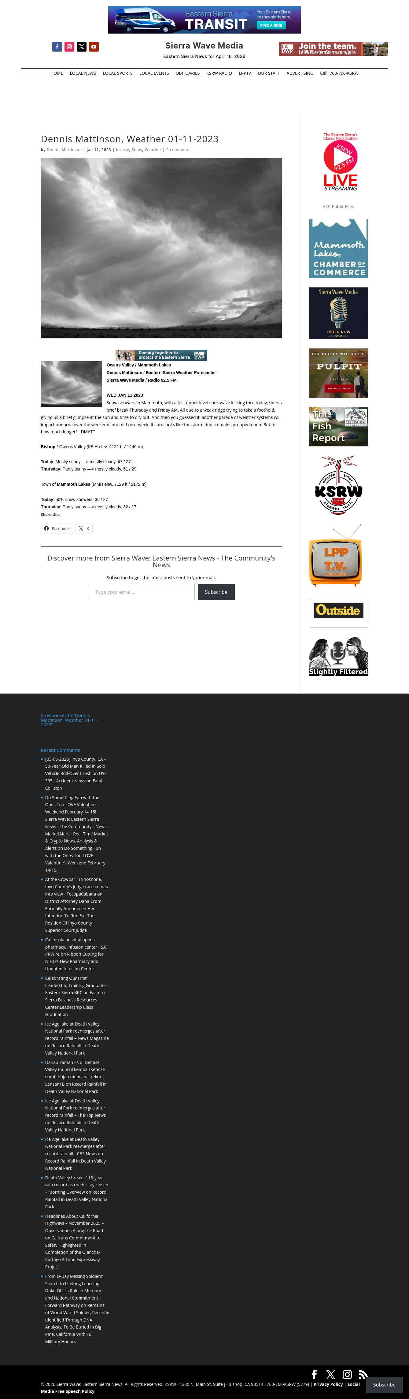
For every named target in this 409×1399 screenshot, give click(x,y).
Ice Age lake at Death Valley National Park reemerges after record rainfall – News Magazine (77, 1030)
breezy (122, 149)
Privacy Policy (328, 1383)
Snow (137, 149)
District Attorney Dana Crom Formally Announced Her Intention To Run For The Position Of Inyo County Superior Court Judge (73, 915)
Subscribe (216, 592)
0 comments (178, 149)
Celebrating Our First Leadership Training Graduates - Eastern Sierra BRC (77, 985)
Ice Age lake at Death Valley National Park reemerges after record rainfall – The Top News (75, 1107)
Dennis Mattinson (64, 149)
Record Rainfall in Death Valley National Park (77, 1198)
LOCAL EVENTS (154, 73)
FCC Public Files (338, 206)
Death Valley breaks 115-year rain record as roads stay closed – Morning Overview (77, 1184)
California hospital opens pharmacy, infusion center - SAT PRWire (76, 946)
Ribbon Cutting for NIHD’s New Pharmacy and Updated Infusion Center (74, 960)
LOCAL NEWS (83, 73)
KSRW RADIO (219, 73)
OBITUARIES (188, 73)
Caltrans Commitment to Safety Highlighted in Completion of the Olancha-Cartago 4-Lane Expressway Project (73, 1251)
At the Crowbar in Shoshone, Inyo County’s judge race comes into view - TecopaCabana (76, 886)
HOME (56, 73)
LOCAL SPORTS (118, 73)
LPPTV (245, 73)
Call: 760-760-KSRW (339, 73)
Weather (153, 149)
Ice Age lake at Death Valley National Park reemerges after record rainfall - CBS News (75, 1146)
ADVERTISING (300, 73)
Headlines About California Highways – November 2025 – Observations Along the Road (74, 1223)
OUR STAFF (269, 73)
